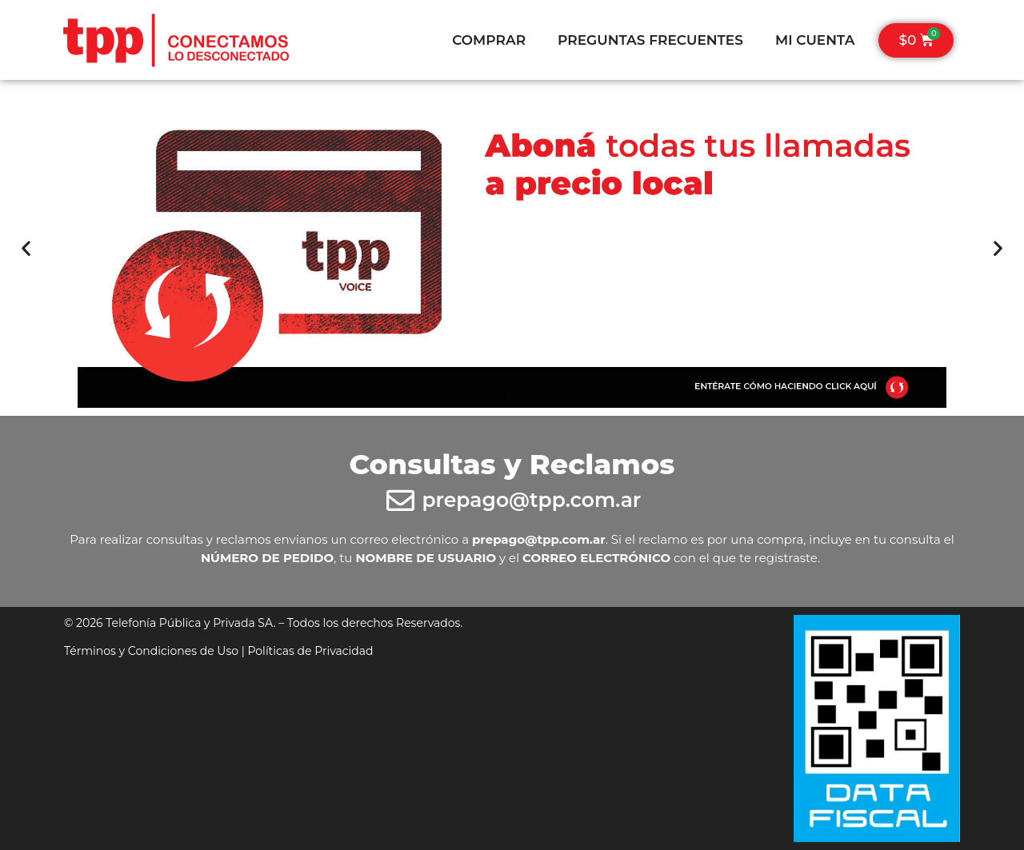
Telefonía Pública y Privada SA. (190, 623)
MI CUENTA (814, 40)
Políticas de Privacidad (310, 651)
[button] (26, 248)
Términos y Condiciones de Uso (151, 651)
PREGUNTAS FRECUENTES (650, 40)
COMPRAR (489, 40)
